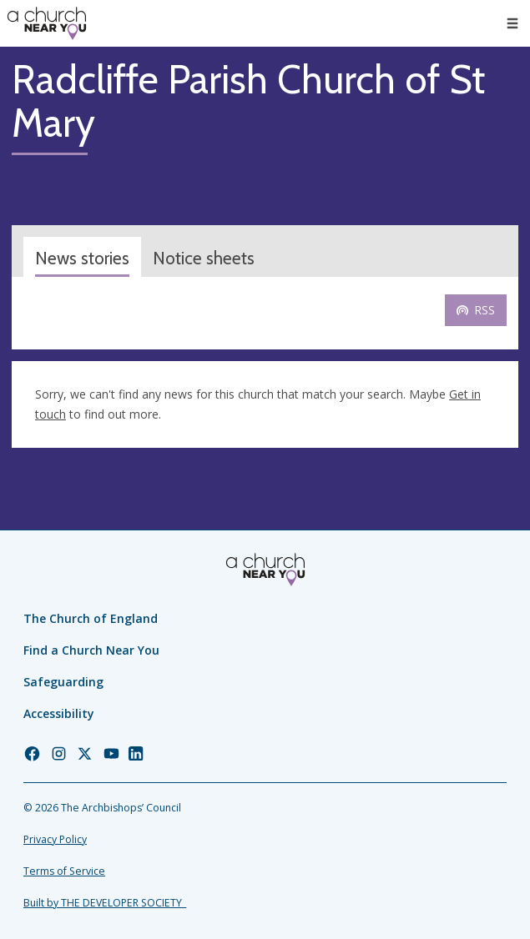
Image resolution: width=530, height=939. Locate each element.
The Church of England (90, 618)
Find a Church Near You (91, 650)
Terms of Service (64, 871)
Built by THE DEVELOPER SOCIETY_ (104, 903)
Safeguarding (63, 682)
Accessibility (58, 713)
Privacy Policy (55, 839)
